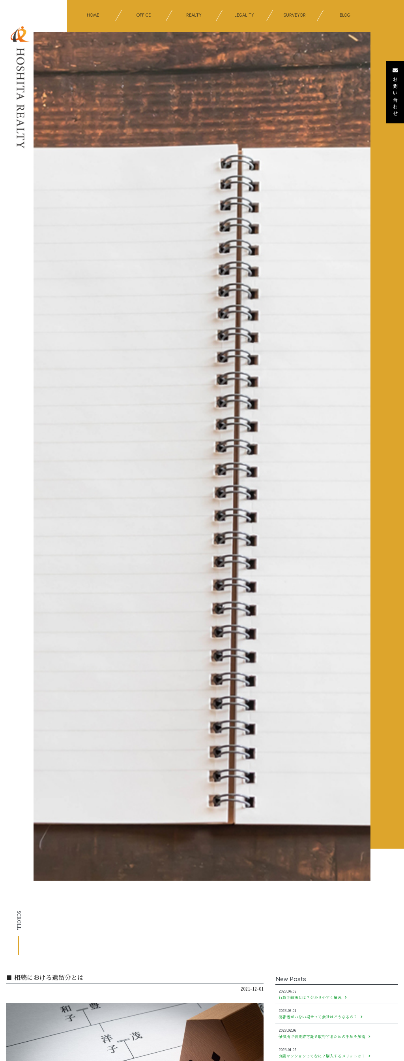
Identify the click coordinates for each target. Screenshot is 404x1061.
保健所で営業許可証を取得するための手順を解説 (324, 1037)
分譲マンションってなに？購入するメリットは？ (324, 1056)
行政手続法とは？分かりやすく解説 (313, 998)
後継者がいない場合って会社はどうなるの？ (321, 1017)
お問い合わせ (395, 92)
